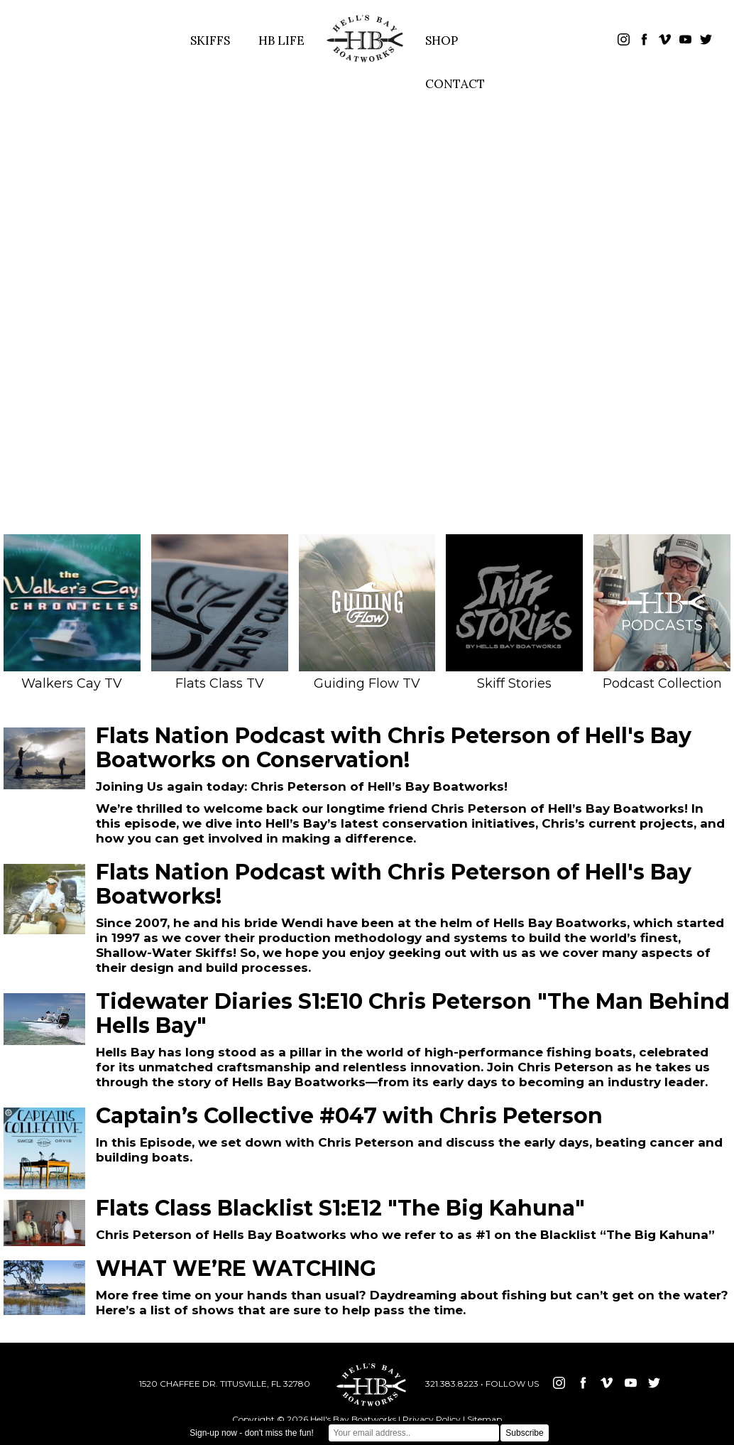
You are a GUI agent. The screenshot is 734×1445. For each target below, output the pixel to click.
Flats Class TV (219, 612)
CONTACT (455, 84)
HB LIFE (281, 40)
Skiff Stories (514, 612)
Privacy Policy (431, 1419)
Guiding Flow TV (367, 612)
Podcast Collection (661, 612)
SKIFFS (210, 40)
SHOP (441, 40)
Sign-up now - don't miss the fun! (251, 1433)
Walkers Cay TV (72, 612)
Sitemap (484, 1419)
